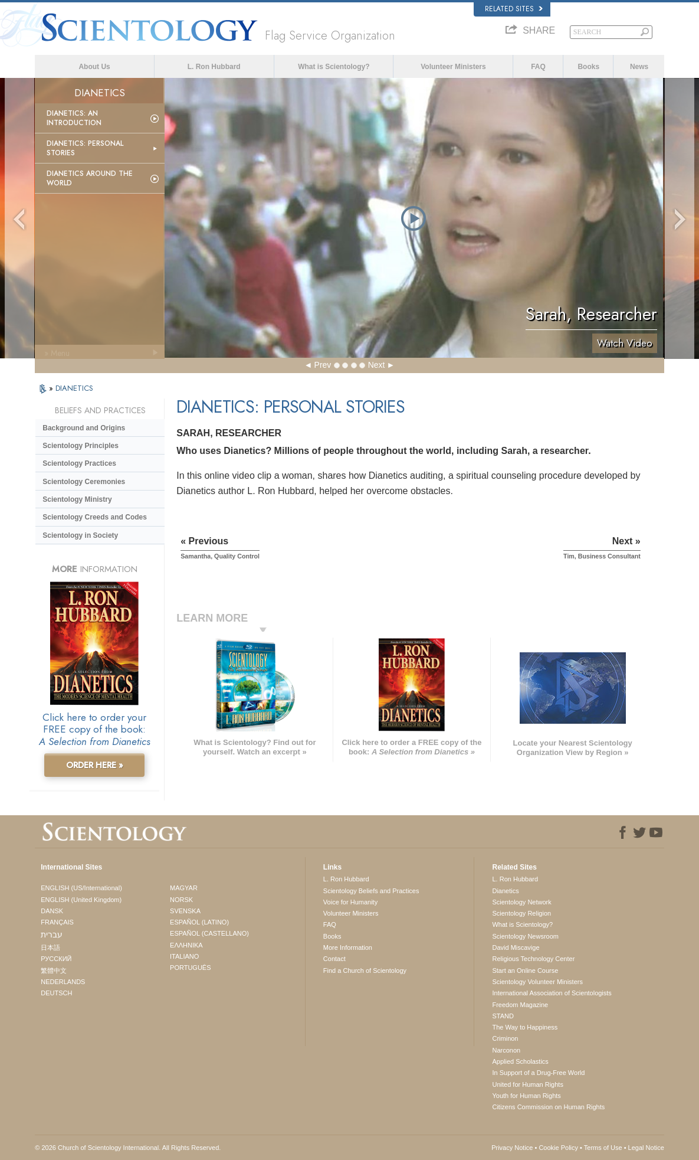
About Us (94, 67)
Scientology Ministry (76, 499)
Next (376, 365)
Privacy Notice (512, 1147)
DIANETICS (74, 388)
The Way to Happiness (524, 1027)
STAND (502, 1016)
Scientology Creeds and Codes (94, 517)
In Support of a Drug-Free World (538, 1072)
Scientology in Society (80, 535)
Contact (334, 958)
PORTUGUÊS (190, 967)
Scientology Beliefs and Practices (371, 890)
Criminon (505, 1038)
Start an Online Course (525, 970)
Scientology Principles (80, 446)
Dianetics (505, 890)
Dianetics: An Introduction (74, 118)
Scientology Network (521, 902)
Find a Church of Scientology (364, 970)
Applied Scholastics (520, 1061)
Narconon (506, 1050)
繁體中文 (54, 970)
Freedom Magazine (520, 1004)
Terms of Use (603, 1147)
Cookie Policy (558, 1147)
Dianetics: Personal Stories (85, 148)
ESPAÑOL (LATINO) (199, 922)
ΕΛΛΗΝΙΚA (186, 945)
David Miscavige (515, 947)
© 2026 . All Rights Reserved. (128, 1147)
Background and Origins (83, 428)
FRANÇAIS (57, 922)
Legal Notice (646, 1147)
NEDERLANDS (63, 981)
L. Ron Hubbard (214, 67)
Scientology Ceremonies (83, 482)
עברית (52, 934)
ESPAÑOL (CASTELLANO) (209, 933)
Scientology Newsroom (525, 936)
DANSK (52, 910)
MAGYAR (184, 887)
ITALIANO (184, 956)
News (639, 67)
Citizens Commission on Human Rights (548, 1106)
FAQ (538, 67)
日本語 (50, 947)
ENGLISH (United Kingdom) (81, 899)
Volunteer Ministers (453, 67)
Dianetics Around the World (90, 178)
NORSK (181, 899)
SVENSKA (185, 910)
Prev (323, 365)
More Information (347, 947)
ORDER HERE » (94, 765)
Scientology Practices (79, 463)
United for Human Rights (527, 1084)
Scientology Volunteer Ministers (537, 981)
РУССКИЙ (56, 958)
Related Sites (514, 9)
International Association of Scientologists (551, 992)
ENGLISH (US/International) (81, 887)
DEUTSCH (56, 992)
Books (588, 67)
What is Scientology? (333, 67)
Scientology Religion (521, 913)
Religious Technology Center (533, 958)
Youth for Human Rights (526, 1095)
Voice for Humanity (350, 902)
